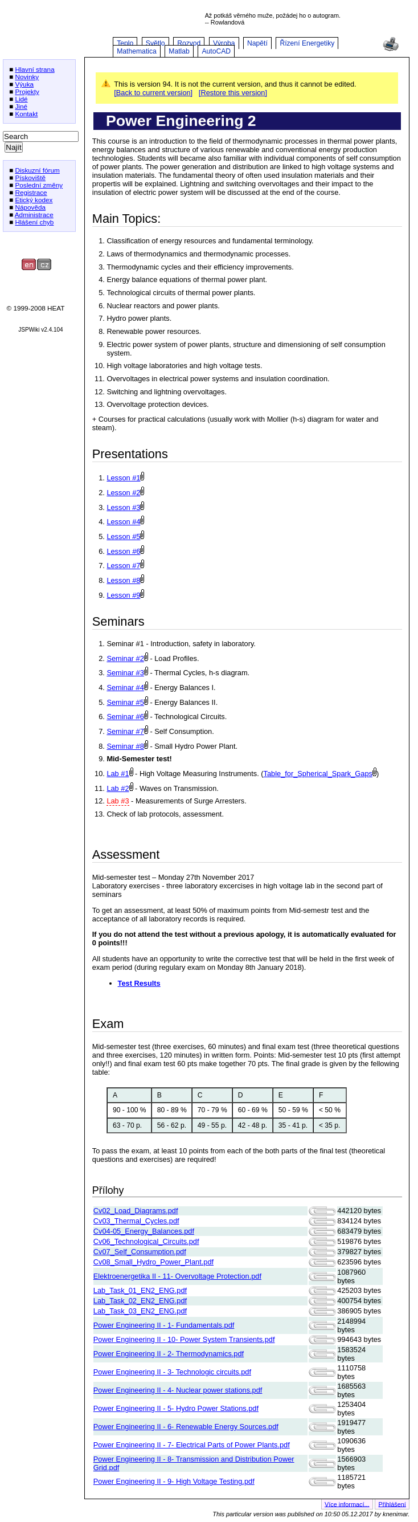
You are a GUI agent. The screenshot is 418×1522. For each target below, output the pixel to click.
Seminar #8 (125, 746)
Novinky (27, 76)
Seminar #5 (125, 702)
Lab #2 (117, 788)
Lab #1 (117, 773)
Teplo (125, 43)
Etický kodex (33, 199)
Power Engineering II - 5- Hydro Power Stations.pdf (176, 1408)
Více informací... (347, 1503)
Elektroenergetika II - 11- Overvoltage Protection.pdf (177, 1276)
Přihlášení (392, 1503)
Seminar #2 (125, 658)
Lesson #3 (123, 507)
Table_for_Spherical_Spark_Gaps (318, 773)
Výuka (24, 84)
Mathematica (137, 51)
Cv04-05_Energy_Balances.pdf (143, 1231)
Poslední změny (39, 185)
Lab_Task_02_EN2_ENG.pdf (140, 1300)
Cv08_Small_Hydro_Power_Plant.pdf (153, 1262)
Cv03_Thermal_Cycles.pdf (136, 1221)
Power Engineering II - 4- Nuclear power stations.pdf (178, 1390)
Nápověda (30, 207)
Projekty (27, 91)
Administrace (34, 214)
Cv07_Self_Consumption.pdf (139, 1251)
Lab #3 (117, 801)
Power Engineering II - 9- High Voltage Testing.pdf (174, 1481)
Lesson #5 (123, 536)
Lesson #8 (123, 580)
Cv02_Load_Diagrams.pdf (135, 1210)
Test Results (139, 983)
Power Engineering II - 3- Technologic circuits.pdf (172, 1372)
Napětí (257, 43)
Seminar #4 (125, 687)
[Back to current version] (153, 92)
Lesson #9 (123, 595)
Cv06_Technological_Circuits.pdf (146, 1241)
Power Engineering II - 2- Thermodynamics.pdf (168, 1353)
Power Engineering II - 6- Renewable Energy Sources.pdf (185, 1426)
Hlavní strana (34, 69)
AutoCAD (216, 51)
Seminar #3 (125, 672)
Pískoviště (30, 177)
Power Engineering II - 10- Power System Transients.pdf (184, 1339)
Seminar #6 (125, 716)
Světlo (155, 43)
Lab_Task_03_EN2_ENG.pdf (140, 1311)
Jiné (21, 106)
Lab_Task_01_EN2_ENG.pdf (140, 1290)
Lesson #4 (123, 521)
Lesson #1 (123, 478)
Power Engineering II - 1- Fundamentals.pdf (164, 1325)
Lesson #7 (123, 565)
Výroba (224, 43)
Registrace (31, 192)
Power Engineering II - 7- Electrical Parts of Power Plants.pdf (191, 1445)
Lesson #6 (123, 551)
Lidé (21, 99)
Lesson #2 (123, 492)
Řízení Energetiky (307, 43)
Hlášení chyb (34, 222)
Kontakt (26, 113)
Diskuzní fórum (37, 170)
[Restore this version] (233, 92)
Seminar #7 (125, 731)
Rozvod (188, 43)
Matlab (179, 51)
